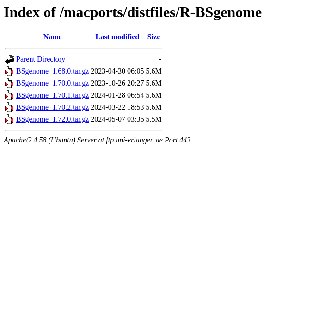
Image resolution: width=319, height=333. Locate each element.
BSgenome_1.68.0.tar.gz (52, 71)
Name (52, 37)
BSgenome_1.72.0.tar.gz (52, 119)
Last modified (118, 37)
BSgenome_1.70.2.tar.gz (52, 107)
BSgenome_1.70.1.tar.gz (52, 95)
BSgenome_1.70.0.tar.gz (52, 83)
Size (153, 37)
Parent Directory (40, 59)
